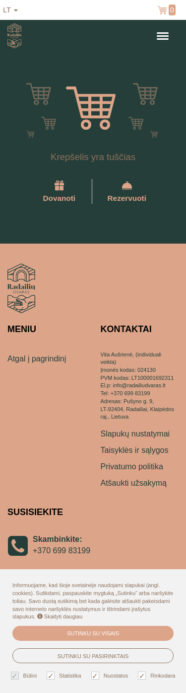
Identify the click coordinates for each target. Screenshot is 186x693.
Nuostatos (111, 676)
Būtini (25, 676)
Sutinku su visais (93, 633)
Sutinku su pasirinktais (93, 656)
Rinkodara (157, 676)
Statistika (65, 676)
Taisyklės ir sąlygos (135, 450)
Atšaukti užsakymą (134, 483)
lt (10, 10)
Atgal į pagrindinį (36, 358)
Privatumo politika (132, 466)
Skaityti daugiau (60, 616)
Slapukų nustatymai (135, 434)
